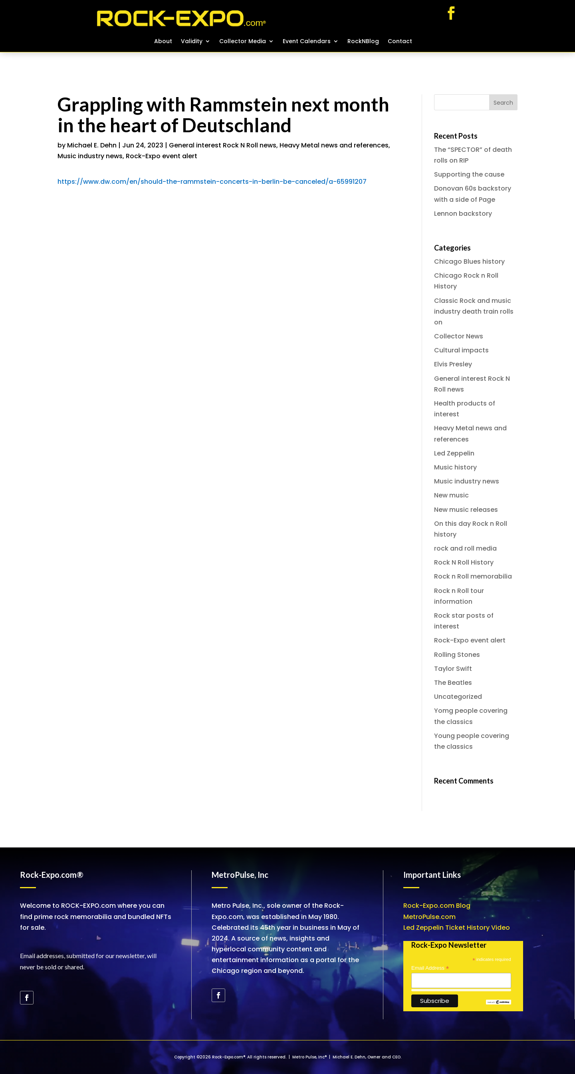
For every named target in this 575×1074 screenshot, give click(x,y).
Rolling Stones (457, 654)
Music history (455, 467)
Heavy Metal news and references (334, 145)
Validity (191, 41)
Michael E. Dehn (92, 145)
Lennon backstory (463, 213)
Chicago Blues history (469, 261)
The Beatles (453, 682)
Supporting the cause (469, 174)
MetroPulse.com (429, 916)
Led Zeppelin (454, 453)
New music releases (466, 509)
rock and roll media (465, 548)
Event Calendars (307, 41)
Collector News (458, 336)
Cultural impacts (461, 350)
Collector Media (242, 41)
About (163, 41)
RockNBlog (363, 41)
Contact (400, 41)
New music (451, 495)
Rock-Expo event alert (161, 156)
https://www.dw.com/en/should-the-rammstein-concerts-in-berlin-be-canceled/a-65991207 (212, 181)
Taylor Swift (453, 668)
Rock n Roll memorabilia (473, 576)
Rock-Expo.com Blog (436, 905)
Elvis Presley (453, 364)
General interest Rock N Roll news (222, 145)
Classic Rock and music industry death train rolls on (474, 311)
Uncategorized (458, 696)
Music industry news (90, 156)
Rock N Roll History (464, 562)
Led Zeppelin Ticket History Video (456, 927)
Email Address (430, 968)
